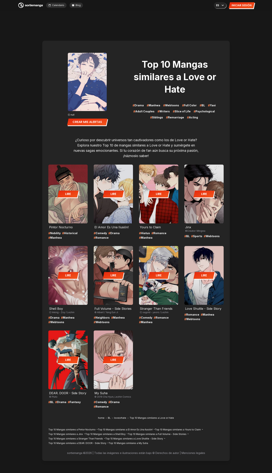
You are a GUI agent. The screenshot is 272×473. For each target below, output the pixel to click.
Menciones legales (193, 453)
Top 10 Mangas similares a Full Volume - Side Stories (157, 434)
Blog (76, 5)
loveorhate (120, 417)
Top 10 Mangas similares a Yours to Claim (178, 429)
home (101, 417)
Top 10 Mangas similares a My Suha (128, 443)
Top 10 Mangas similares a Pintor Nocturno (72, 429)
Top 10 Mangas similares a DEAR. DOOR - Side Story (77, 443)
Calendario (56, 5)
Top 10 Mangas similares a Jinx (65, 434)
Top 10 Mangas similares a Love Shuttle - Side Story (134, 438)
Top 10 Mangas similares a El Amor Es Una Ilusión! (125, 429)
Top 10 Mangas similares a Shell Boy (105, 434)
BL (109, 417)
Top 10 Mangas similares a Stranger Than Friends (75, 438)
